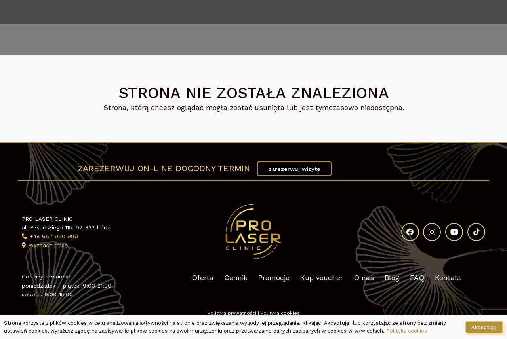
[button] (44, 39)
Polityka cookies (280, 313)
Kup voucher (321, 277)
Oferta (202, 277)
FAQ (417, 277)
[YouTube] (463, 12)
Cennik (236, 277)
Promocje (274, 277)
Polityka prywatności (232, 313)
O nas (364, 277)
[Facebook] (426, 12)
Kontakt (448, 277)
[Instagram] (445, 12)
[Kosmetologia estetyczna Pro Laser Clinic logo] (253, 39)
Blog (392, 277)
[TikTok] (482, 12)
